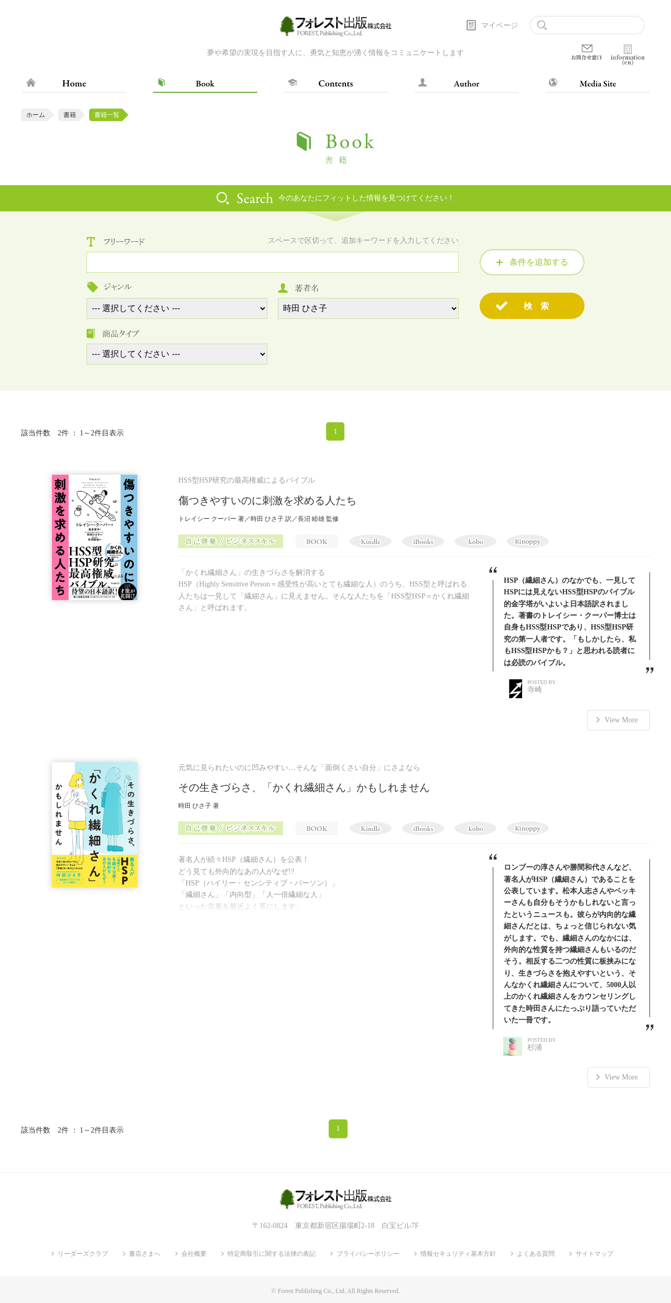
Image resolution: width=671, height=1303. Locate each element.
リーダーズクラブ (83, 1252)
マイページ (499, 25)
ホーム (35, 115)
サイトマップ (594, 1252)
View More (620, 719)
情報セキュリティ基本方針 (458, 1252)
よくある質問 (536, 1252)
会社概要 (194, 1252)
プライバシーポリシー (368, 1252)
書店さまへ (144, 1252)
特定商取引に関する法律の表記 (272, 1252)
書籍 (69, 115)
